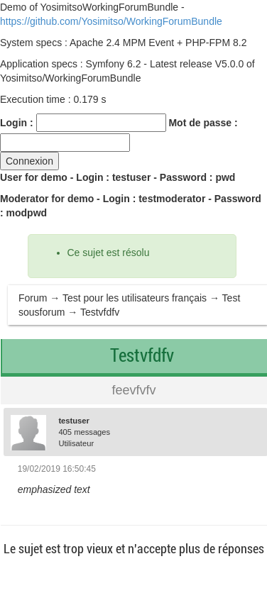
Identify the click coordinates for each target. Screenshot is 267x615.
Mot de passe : (202, 122)
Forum (32, 298)
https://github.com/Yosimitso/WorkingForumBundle (111, 21)
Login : (16, 122)
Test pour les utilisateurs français (134, 298)
